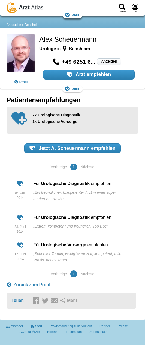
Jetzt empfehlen (72, 148)
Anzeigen (109, 61)
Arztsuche (14, 25)
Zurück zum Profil (28, 284)
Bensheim (32, 25)
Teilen (17, 300)
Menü (72, 14)
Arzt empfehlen (89, 74)
